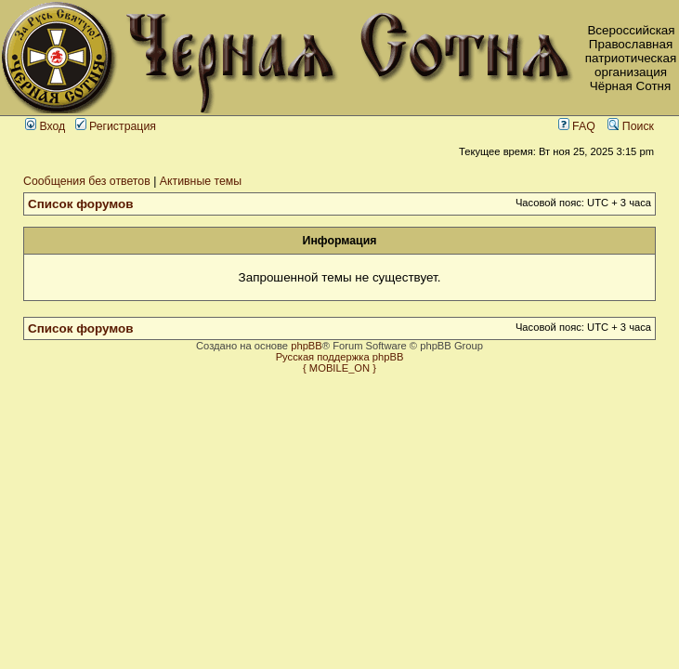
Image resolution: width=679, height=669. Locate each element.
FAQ (576, 126)
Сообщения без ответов (86, 181)
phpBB (306, 345)
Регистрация (115, 126)
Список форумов (81, 204)
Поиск (630, 126)
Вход (45, 126)
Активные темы (201, 181)
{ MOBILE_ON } (339, 368)
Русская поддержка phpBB (340, 356)
